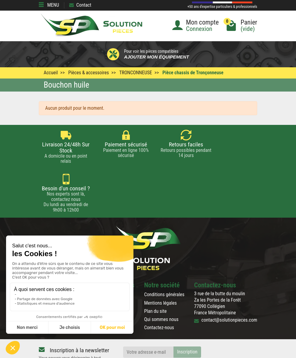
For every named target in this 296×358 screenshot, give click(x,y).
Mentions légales (160, 259)
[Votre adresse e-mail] (148, 308)
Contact (80, 5)
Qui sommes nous (161, 276)
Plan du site (155, 267)
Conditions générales (164, 251)
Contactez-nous (159, 284)
